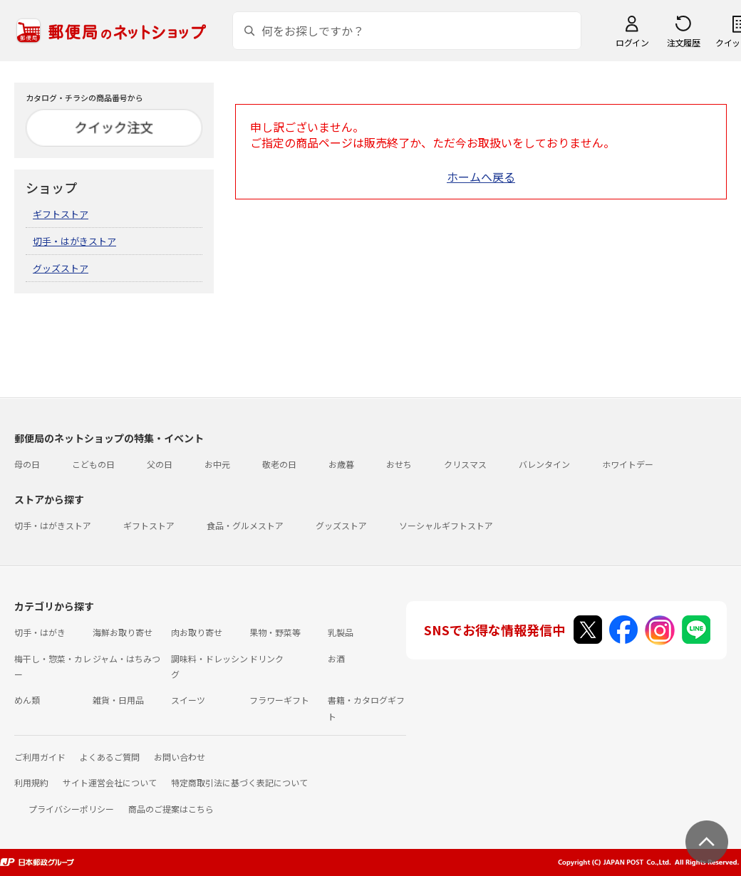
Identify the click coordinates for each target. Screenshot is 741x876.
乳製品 (340, 632)
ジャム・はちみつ (126, 658)
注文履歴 (683, 42)
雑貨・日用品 (118, 700)
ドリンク (266, 658)
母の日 (27, 464)
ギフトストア (60, 214)
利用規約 (31, 782)
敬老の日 (279, 464)
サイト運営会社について (110, 782)
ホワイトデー (627, 464)
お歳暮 (341, 464)
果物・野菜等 (275, 632)
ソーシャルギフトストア (446, 525)
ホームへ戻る (481, 176)
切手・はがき (40, 632)
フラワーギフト (279, 700)
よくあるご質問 (110, 757)
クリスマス (465, 464)
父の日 (159, 464)
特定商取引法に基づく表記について (239, 782)
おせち (399, 464)
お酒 (336, 658)
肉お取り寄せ (196, 632)
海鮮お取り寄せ (122, 632)
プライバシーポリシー (71, 809)
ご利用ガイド (40, 757)
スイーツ (188, 700)
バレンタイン (544, 464)
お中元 (217, 464)
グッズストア (60, 268)
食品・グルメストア (245, 525)
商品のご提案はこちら (171, 809)
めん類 (27, 700)
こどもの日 (93, 464)
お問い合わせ (179, 757)
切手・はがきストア (74, 241)
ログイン (632, 42)
